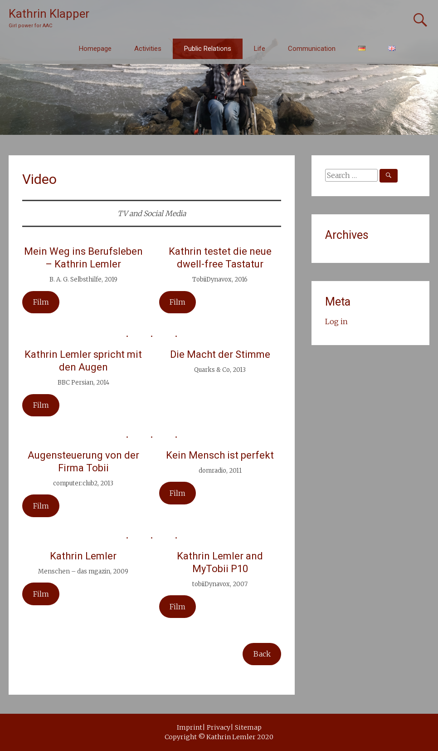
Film (177, 301)
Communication (312, 48)
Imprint (189, 727)
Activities (147, 48)
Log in (336, 321)
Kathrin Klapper (49, 13)
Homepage (95, 48)
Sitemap (248, 727)
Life (259, 48)
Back (262, 653)
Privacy (218, 727)
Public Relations (207, 48)
